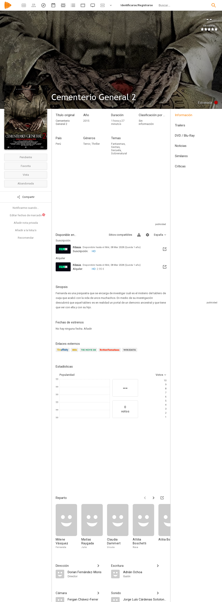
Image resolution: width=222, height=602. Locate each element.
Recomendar (26, 237)
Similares (181, 156)
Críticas (180, 166)
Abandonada (26, 183)
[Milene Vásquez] (68, 526)
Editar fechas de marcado (28, 215)
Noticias (180, 146)
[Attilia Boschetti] (145, 526)
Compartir (25, 197)
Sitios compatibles (120, 234)
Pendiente (26, 157)
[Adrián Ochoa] (145, 572)
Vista (26, 174)
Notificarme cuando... (26, 207)
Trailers (180, 125)
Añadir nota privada (26, 222)
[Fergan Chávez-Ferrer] (87, 599)
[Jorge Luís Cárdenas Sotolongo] (145, 599)
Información (183, 115)
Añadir (88, 328)
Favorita (26, 166)
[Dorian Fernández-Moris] (87, 572)
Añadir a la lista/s (25, 230)
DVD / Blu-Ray (185, 135)
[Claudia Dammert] (120, 526)
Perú (58, 143)
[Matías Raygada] (94, 526)
